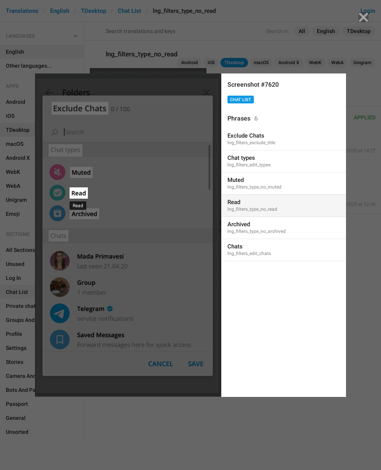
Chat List (240, 99)
